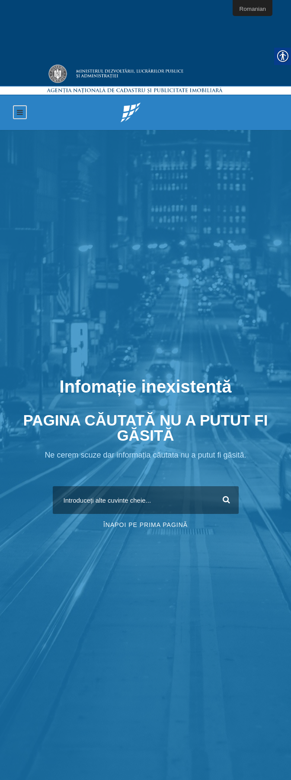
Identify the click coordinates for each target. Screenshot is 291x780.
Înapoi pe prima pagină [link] (145, 524)
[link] (130, 112)
